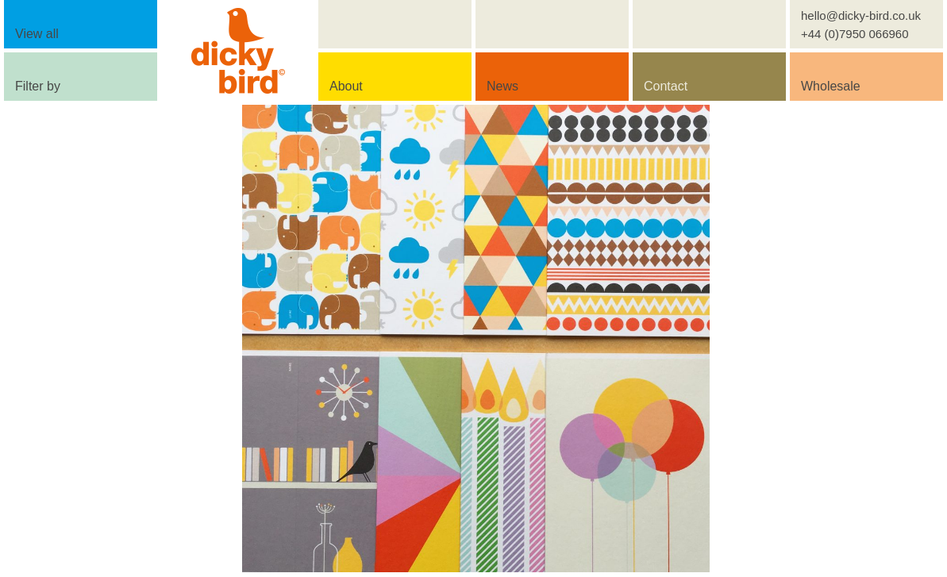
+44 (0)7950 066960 (855, 33)
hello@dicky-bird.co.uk (861, 15)
